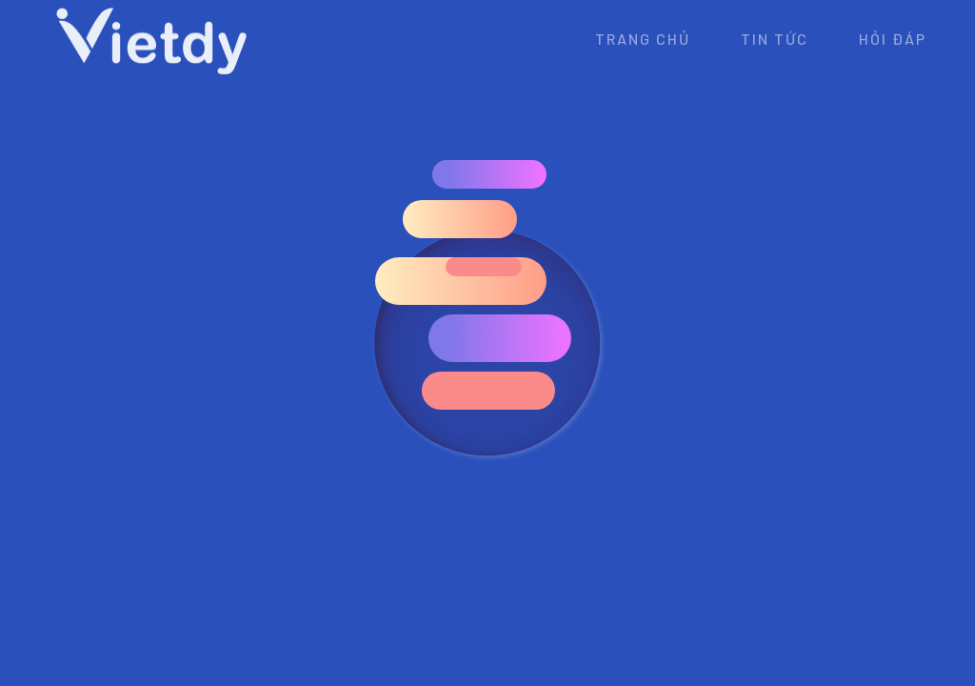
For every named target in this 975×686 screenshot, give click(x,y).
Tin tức (774, 39)
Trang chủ (642, 39)
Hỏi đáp (892, 39)
